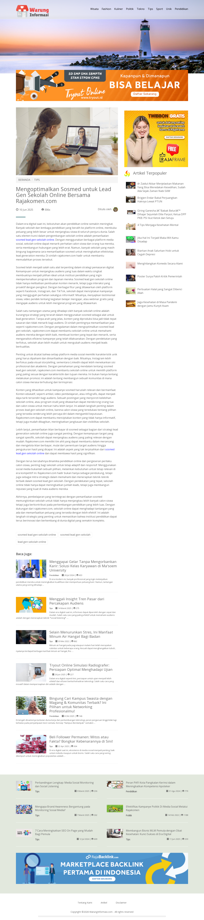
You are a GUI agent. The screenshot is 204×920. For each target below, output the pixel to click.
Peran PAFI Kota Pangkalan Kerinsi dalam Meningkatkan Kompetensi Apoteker (150, 784)
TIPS (37, 180)
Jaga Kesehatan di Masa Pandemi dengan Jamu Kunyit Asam (157, 304)
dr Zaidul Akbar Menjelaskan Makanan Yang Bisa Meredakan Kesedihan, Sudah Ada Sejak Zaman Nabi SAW (161, 187)
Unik (169, 9)
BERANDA (24, 180)
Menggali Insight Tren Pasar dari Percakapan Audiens (76, 601)
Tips (150, 9)
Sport (159, 9)
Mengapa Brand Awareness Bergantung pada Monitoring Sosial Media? (62, 808)
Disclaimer (121, 902)
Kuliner (118, 9)
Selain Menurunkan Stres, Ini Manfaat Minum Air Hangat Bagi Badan (81, 634)
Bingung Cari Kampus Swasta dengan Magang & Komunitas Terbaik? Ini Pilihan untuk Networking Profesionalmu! (80, 705)
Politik (130, 9)
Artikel (104, 902)
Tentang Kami (85, 902)
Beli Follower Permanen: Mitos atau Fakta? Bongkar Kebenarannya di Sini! (81, 739)
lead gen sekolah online (32, 542)
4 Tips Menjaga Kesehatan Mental (157, 225)
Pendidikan (181, 9)
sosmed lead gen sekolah (75, 534)
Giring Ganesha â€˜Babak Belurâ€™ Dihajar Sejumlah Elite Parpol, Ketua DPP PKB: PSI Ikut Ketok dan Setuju (161, 214)
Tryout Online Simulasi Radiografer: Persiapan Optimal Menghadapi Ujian (81, 667)
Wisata (94, 9)
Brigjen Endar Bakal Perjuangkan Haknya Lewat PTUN (157, 199)
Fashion (106, 9)
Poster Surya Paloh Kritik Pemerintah (159, 276)
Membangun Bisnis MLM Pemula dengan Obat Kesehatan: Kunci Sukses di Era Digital (154, 832)
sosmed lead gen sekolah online (35, 239)
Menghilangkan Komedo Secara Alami (160, 263)
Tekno (141, 9)
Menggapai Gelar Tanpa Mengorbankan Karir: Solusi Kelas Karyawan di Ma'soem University (83, 566)
